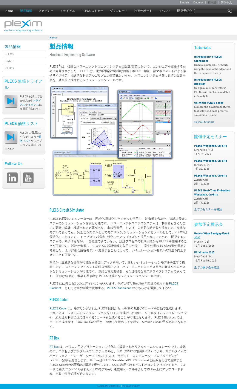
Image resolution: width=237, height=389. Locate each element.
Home (9, 10)
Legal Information (108, 386)
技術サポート (143, 10)
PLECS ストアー (92, 10)
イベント (165, 10)
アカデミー (46, 10)
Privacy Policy (131, 386)
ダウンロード (119, 10)
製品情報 (26, 10)
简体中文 (226, 2)
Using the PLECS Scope (208, 102)
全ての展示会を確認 (206, 267)
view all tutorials (204, 122)
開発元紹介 (184, 10)
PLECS (9, 54)
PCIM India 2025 (204, 252)
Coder (9, 61)
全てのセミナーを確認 (208, 209)
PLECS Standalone (119, 288)
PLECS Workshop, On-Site (210, 146)
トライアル (67, 10)
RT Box (9, 68)
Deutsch (198, 2)
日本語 (212, 2)
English (184, 2)
